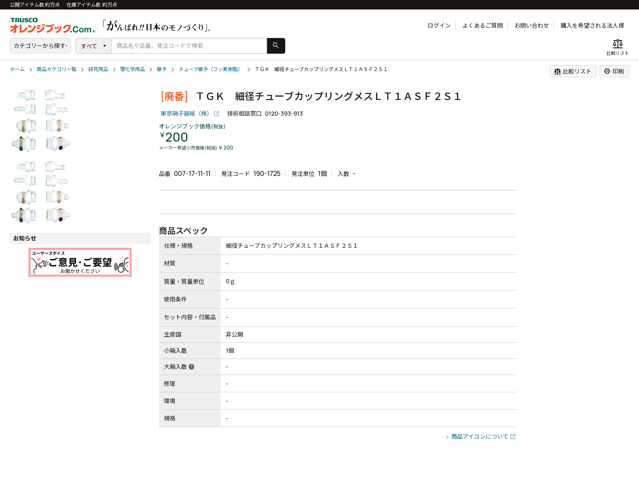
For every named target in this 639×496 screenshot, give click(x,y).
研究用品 (98, 69)
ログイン (439, 25)
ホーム (17, 69)
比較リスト (573, 71)
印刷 (614, 71)
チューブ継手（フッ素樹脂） (211, 69)
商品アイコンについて (480, 436)
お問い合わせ (531, 25)
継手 (162, 69)
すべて (89, 46)
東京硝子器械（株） (187, 113)
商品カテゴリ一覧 (56, 69)
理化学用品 (132, 69)
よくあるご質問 (482, 25)
